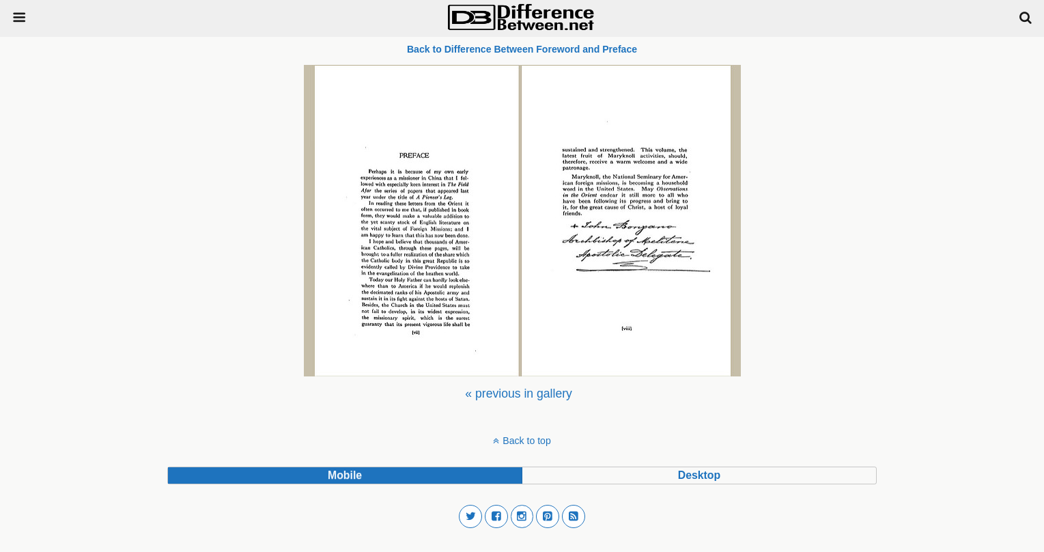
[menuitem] (518, 393)
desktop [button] (699, 475)
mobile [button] (345, 475)
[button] (470, 516)
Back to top (526, 440)
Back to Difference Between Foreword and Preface (522, 49)
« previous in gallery (518, 393)
